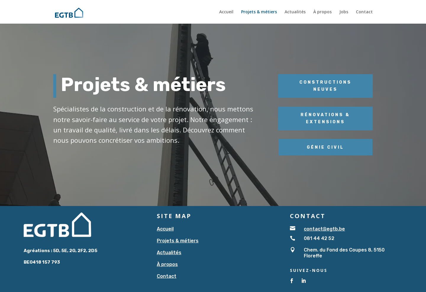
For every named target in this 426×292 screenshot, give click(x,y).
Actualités (295, 12)
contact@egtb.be (324, 229)
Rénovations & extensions (325, 118)
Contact (364, 12)
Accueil (226, 12)
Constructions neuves (325, 86)
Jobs (343, 12)
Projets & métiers (259, 12)
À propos (322, 12)
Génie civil (325, 147)
